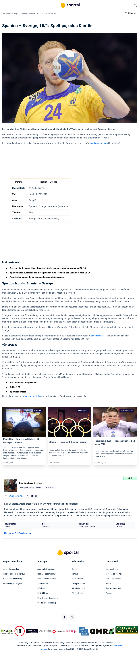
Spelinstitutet (42, 583)
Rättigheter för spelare (46, 578)
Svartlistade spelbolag (46, 603)
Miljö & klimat (42, 593)
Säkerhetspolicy (78, 588)
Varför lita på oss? (113, 578)
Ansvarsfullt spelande (46, 569)
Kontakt (75, 574)
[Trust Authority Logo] (32, 631)
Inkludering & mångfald (12, 583)
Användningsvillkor (11, 569)
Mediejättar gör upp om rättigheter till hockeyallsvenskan (21, 441)
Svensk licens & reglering (47, 598)
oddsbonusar (97, 335)
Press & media (77, 578)
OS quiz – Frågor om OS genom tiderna (67, 442)
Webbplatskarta (78, 583)
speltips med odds (99, 143)
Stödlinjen (41, 588)
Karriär (109, 583)
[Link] (24, 422)
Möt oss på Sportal (113, 574)
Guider (74, 569)
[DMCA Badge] (7, 631)
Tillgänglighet (77, 593)
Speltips (15, 13)
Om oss (109, 593)
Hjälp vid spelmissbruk (46, 574)
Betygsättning (112, 569)
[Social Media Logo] (64, 617)
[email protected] (16, 496)
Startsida (6, 13)
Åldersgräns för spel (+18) (14, 574)
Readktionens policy (114, 588)
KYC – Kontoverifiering (12, 578)
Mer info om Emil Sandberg (18, 533)
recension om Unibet (32, 396)
